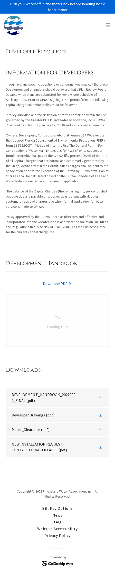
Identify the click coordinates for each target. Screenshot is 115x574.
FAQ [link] (57, 521)
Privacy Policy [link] (57, 535)
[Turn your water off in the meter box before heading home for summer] (57, 7)
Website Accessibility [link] (57, 528)
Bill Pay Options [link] (57, 508)
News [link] (57, 515)
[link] (13, 25)
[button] (108, 25)
